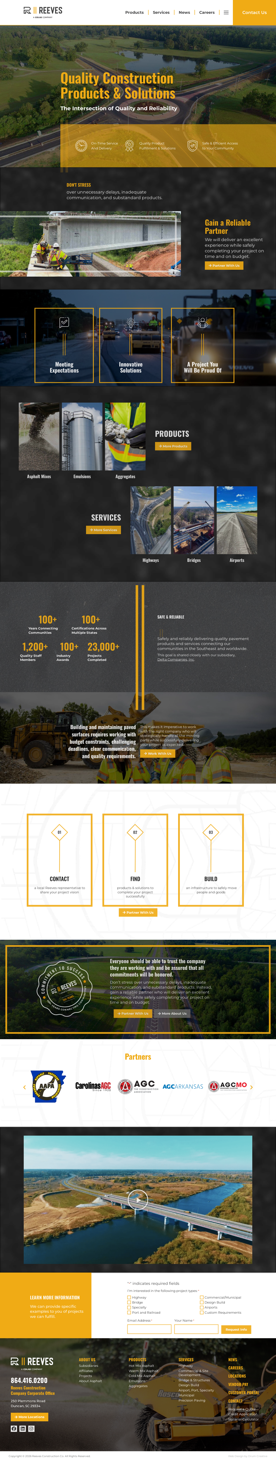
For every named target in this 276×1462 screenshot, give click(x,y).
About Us (87, 1359)
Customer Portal (243, 1392)
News (184, 12)
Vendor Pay (238, 1384)
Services (161, 12)
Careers (207, 12)
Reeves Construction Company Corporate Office (33, 1390)
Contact (235, 1401)
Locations (237, 1376)
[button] (24, 1087)
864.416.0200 (29, 1380)
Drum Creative (257, 1456)
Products (134, 12)
